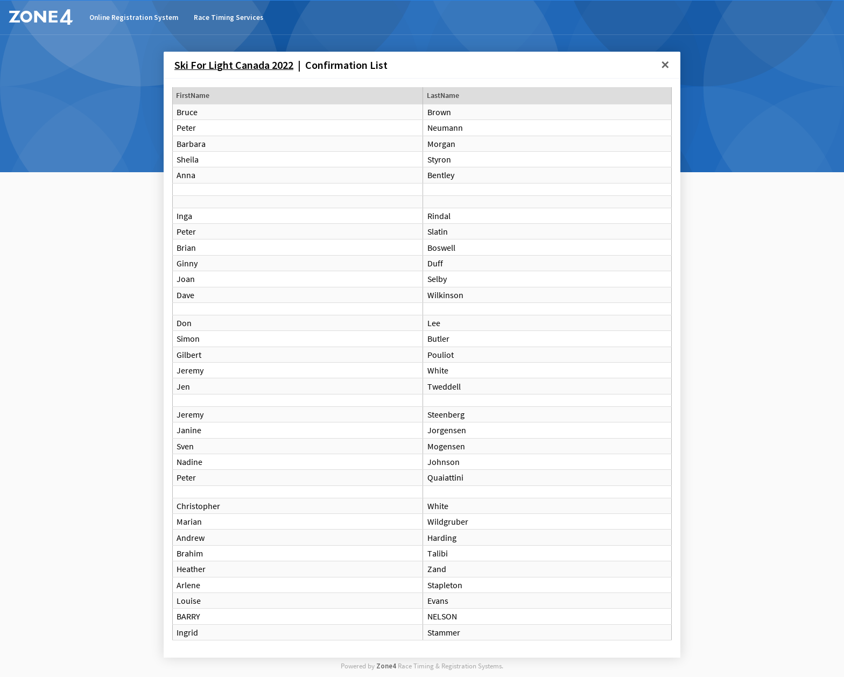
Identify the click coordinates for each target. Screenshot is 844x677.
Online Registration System (133, 17)
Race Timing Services (228, 17)
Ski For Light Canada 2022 (233, 65)
